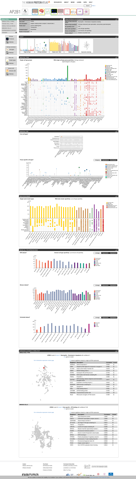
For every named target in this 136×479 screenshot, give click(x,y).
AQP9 (71, 386)
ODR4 (71, 445)
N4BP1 (72, 370)
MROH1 (72, 428)
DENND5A (72, 384)
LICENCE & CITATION (69, 468)
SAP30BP (72, 390)
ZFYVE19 (72, 422)
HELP (90, 2)
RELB (71, 394)
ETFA (71, 433)
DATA (85, 2)
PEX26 (71, 441)
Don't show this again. (104, 477)
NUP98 (72, 372)
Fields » (94, 5)
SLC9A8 (72, 368)
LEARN (79, 2)
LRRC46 (72, 426)
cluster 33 (60, 407)
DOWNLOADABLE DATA (70, 465)
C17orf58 (72, 439)
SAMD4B (72, 374)
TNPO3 (72, 424)
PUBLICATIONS (47, 470)
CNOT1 (72, 418)
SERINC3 (72, 364)
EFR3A (72, 435)
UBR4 (71, 366)
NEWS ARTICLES (27, 465)
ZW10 (71, 416)
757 (65, 409)
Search (88, 5)
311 (65, 357)
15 (70, 360)
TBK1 (71, 388)
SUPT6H (72, 379)
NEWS (73, 2)
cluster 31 (58, 355)
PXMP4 (72, 430)
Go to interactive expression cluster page (44, 360)
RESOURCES (58, 2)
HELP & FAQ (67, 470)
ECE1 (71, 382)
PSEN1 (72, 376)
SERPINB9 (73, 420)
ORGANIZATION (47, 468)
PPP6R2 (72, 437)
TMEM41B (72, 392)
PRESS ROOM (27, 468)
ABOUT (66, 2)
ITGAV (71, 443)
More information (94, 477)
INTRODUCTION (47, 465)
